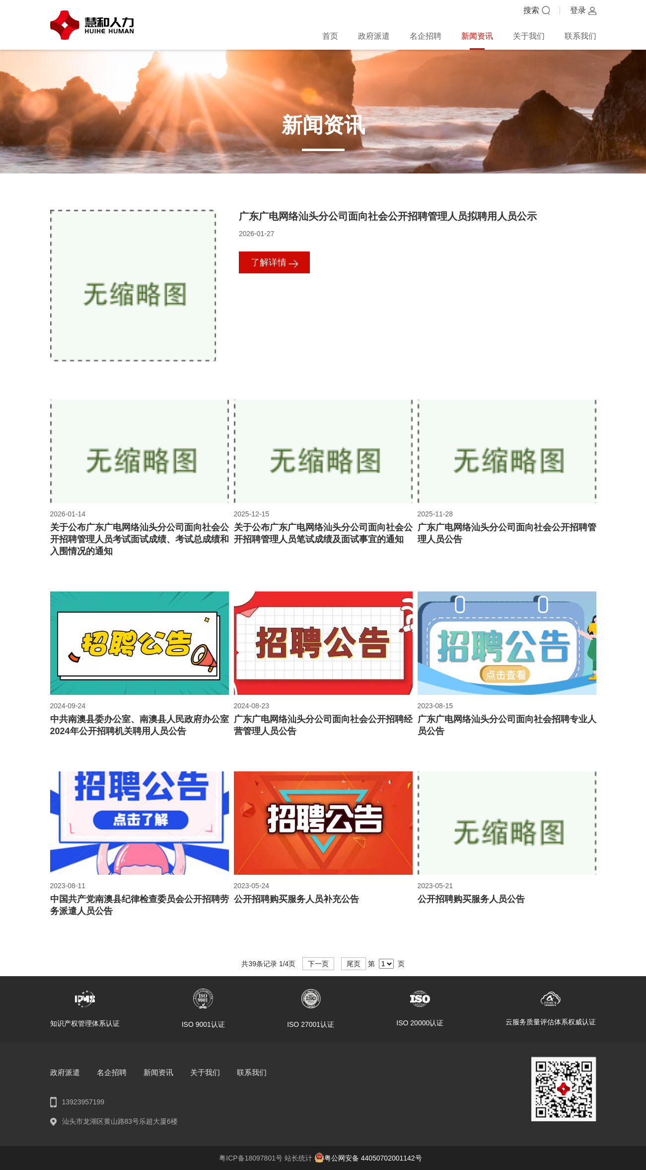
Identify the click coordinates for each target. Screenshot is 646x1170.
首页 (330, 36)
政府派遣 (374, 36)
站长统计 (298, 1158)
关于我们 (529, 36)
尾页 (353, 964)
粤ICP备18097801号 (252, 1158)
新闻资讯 (477, 36)
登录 (578, 10)
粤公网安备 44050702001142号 (368, 1158)
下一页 (318, 964)
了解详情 (269, 262)
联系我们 (580, 36)
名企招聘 (425, 36)
